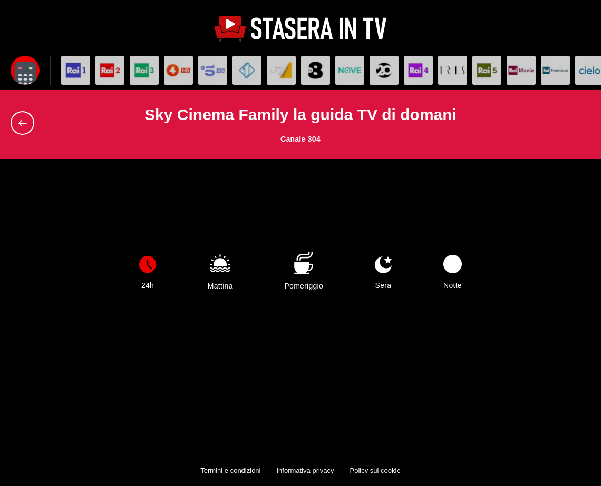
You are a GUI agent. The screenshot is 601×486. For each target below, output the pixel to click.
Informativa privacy (305, 470)
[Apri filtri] (25, 70)
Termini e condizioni (230, 470)
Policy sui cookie (375, 470)
